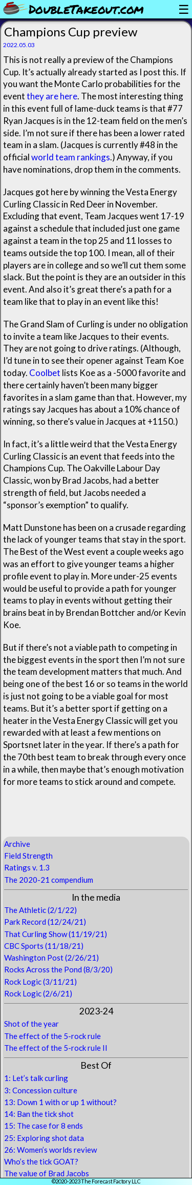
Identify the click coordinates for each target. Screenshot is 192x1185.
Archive (17, 843)
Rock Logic (22, 981)
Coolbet (44, 372)
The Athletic (25, 909)
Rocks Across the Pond (43, 969)
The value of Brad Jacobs (46, 1173)
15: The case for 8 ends (43, 1125)
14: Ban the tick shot (39, 1113)
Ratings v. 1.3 (27, 867)
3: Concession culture (40, 1090)
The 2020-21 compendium (48, 879)
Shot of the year (31, 1023)
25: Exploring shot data (44, 1137)
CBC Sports (24, 945)
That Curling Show (35, 934)
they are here (52, 96)
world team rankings (70, 157)
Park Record (25, 921)
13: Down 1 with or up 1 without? (60, 1102)
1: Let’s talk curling (36, 1078)
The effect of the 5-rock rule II (56, 1047)
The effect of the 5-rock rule (52, 1036)
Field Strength (28, 855)
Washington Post (33, 957)
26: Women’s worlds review (50, 1149)
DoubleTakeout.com (86, 9)
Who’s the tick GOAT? (41, 1161)
